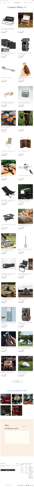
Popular (8, 2)
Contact (4, 0)
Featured (30, 2)
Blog (26, 466)
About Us (26, 467)
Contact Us (26, 468)
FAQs (21, 466)
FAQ (6, 0)
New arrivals (26, 2)
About (1, 0)
